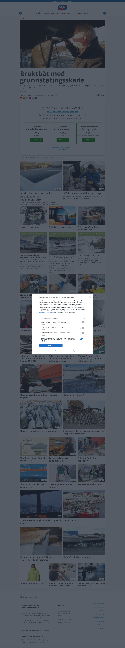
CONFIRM (51, 345)
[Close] (90, 297)
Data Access (62, 351)
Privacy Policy (71, 351)
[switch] (82, 322)
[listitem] (62, 319)
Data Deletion (53, 351)
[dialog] (62, 324)
